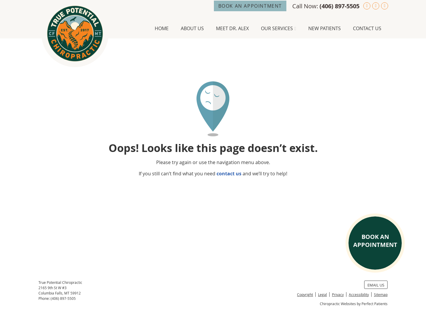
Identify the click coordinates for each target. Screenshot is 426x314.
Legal (322, 294)
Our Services (277, 28)
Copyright (305, 294)
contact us (229, 173)
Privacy (338, 294)
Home (162, 28)
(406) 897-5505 (339, 6)
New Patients (324, 28)
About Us (192, 28)
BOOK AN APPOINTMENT (250, 6)
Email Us (375, 285)
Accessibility (359, 294)
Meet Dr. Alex (232, 28)
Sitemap (381, 294)
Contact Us (367, 28)
